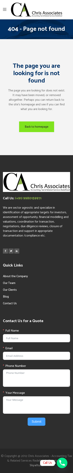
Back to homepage (36, 126)
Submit (36, 421)
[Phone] (62, 463)
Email (9, 348)
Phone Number (15, 366)
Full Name (12, 331)
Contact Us (10, 303)
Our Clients (10, 289)
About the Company (15, 276)
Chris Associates (38, 456)
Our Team (9, 283)
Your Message (15, 393)
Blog (6, 296)
